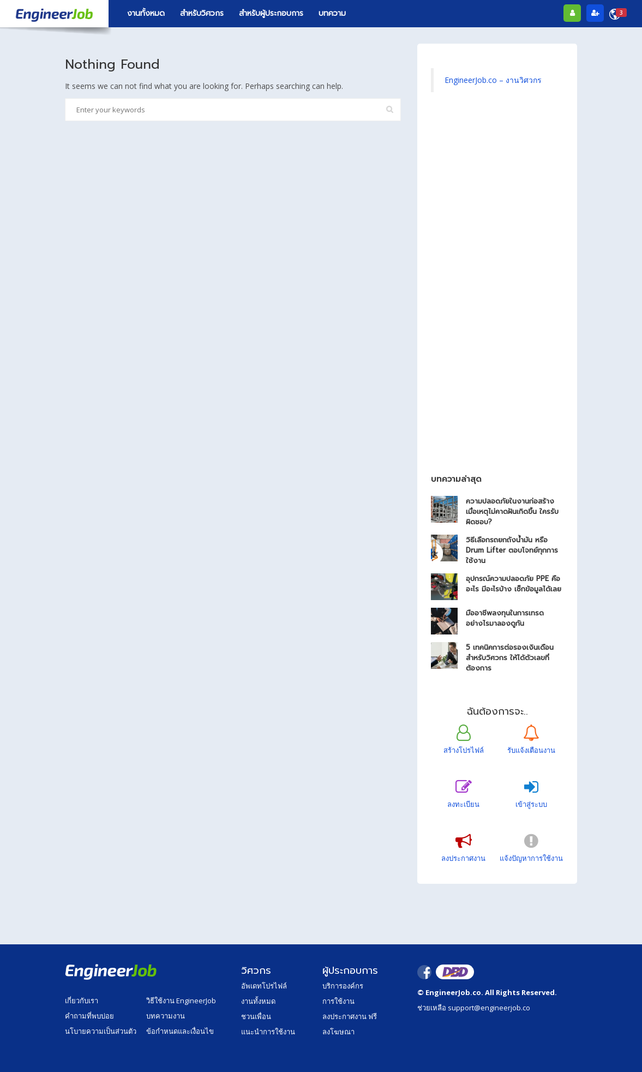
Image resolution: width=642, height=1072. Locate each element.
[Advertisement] (497, 288)
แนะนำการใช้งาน (268, 1032)
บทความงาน (165, 1016)
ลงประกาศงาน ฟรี (349, 1016)
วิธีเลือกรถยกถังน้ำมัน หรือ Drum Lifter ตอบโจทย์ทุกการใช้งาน (512, 550)
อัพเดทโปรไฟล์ (264, 986)
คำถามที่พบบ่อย (89, 1016)
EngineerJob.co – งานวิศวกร (493, 80)
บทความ (332, 13)
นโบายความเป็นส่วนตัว (100, 1031)
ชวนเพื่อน (256, 1016)
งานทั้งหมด (146, 13)
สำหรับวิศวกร (202, 13)
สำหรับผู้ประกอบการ (271, 13)
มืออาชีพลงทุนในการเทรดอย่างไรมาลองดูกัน (505, 618)
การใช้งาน (338, 1001)
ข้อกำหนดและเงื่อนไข (180, 1031)
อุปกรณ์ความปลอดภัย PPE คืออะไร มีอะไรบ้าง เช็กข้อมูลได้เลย (513, 583)
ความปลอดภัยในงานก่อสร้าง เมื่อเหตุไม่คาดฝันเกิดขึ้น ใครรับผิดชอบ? (512, 511)
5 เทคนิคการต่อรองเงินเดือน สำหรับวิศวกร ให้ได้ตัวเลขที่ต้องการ (510, 657)
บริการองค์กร (342, 986)
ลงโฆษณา (338, 1032)
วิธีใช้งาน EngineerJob (181, 1000)
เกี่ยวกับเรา (81, 1000)
